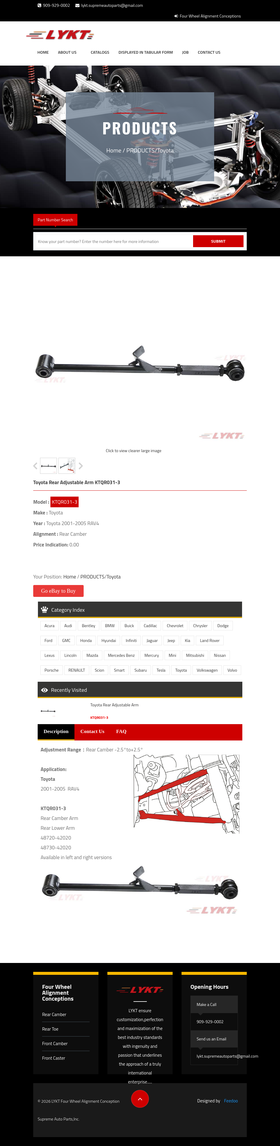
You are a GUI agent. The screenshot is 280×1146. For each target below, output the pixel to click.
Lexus (49, 655)
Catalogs (100, 52)
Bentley (88, 625)
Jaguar (152, 640)
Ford (48, 640)
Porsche (51, 670)
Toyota (165, 150)
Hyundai (108, 640)
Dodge (223, 625)
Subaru (140, 670)
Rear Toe (50, 1029)
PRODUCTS (140, 150)
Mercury (151, 655)
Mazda (92, 655)
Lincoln (70, 655)
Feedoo (231, 1100)
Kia (187, 640)
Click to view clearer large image (133, 450)
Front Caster (53, 1058)
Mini (172, 655)
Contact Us (209, 52)
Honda (86, 640)
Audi (68, 625)
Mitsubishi (195, 655)
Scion (99, 670)
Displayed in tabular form (145, 52)
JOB (185, 52)
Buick (129, 625)
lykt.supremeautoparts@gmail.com (109, 5)
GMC (66, 640)
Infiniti (131, 640)
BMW (110, 625)
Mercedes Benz (121, 655)
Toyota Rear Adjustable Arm (114, 705)
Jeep (171, 640)
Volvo (232, 670)
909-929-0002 (54, 5)
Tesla (161, 670)
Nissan (220, 655)
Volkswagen (207, 670)
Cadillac (150, 625)
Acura (49, 625)
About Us (67, 52)
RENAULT (77, 670)
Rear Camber (54, 1014)
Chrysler (200, 625)
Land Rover (209, 640)
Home (43, 52)
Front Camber (55, 1043)
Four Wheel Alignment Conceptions (207, 16)
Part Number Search (55, 220)
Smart (119, 670)
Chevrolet (175, 625)
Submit (218, 241)
